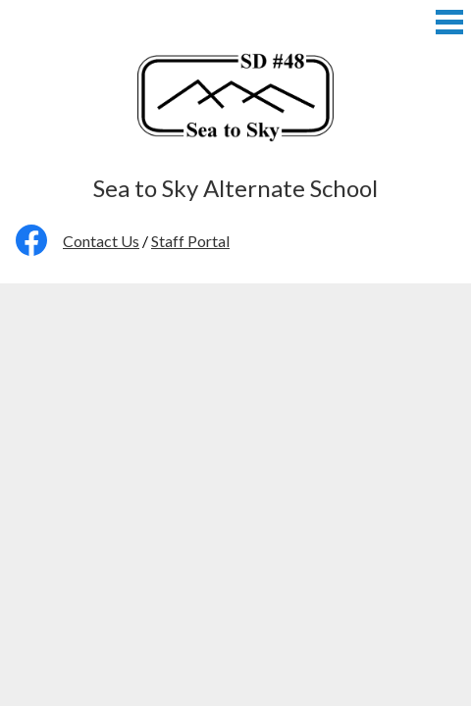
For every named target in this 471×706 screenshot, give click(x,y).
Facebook (31, 244)
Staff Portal (190, 240)
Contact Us (101, 240)
